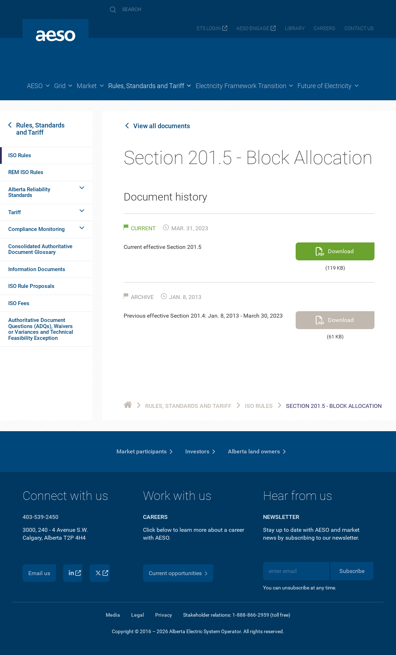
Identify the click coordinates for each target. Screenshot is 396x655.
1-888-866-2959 (250, 615)
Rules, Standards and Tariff (40, 128)
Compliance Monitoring (36, 229)
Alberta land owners (254, 451)
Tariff (14, 212)
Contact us (358, 28)
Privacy (163, 615)
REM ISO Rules (25, 172)
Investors (197, 451)
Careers (324, 28)
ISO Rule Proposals (31, 286)
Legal (137, 615)
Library (295, 28)
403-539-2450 (40, 517)
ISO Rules (19, 155)
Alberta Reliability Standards (29, 192)
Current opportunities (175, 573)
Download (341, 251)
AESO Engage (252, 28)
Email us (39, 573)
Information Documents (36, 269)
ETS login (209, 28)
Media (113, 615)
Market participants (141, 451)
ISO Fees (18, 303)
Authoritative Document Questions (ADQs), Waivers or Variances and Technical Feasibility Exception (40, 329)
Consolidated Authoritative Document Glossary (40, 249)
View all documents (161, 126)
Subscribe (351, 571)
